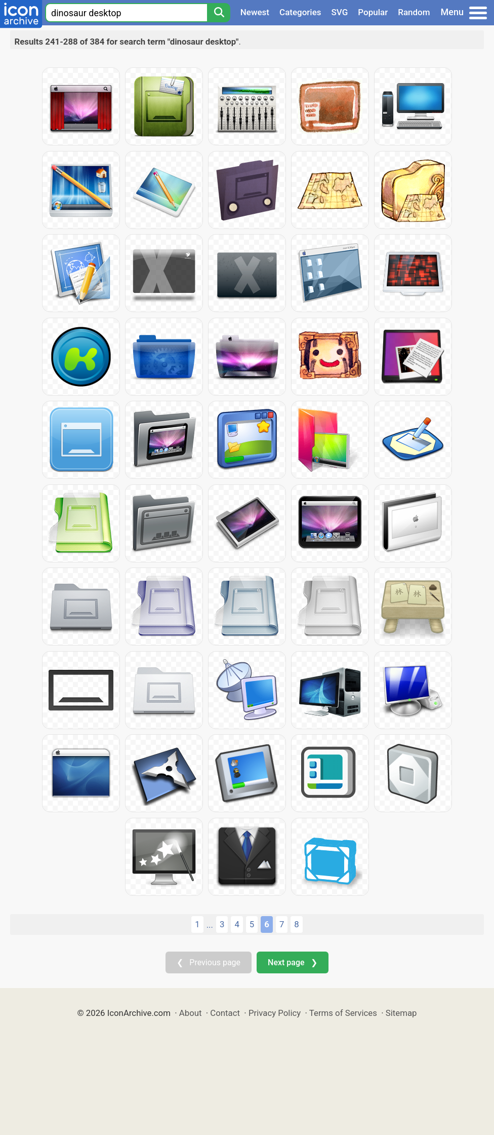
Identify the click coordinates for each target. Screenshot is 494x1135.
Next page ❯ (292, 962)
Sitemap (401, 1013)
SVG (340, 12)
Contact (225, 1013)
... (210, 925)
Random (414, 12)
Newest (254, 12)
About (190, 1013)
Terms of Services (343, 1013)
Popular (373, 12)
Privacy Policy (275, 1013)
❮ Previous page (208, 962)
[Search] (218, 12)
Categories (300, 12)
